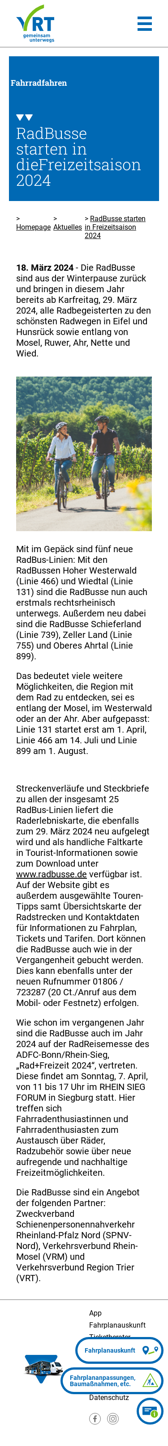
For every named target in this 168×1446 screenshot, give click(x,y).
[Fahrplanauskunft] (119, 1350)
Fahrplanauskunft (117, 1325)
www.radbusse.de (51, 874)
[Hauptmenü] (145, 24)
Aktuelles (67, 227)
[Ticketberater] (150, 1411)
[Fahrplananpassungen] (112, 1380)
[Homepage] (35, 23)
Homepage (33, 227)
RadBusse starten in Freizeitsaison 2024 (115, 227)
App (95, 1313)
